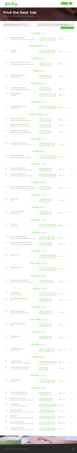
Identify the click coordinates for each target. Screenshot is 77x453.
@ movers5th (23, 143)
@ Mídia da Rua (24, 298)
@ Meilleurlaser (27, 62)
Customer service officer (16, 392)
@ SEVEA (15, 224)
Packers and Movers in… (16, 280)
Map (58, 24)
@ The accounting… (25, 367)
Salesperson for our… (15, 398)
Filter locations (15, 24)
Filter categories (8, 24)
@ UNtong (17, 336)
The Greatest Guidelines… (17, 174)
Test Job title (13, 87)
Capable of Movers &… (16, 124)
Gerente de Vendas (15, 298)
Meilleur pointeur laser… (16, 62)
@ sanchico (22, 75)
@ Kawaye (15, 199)
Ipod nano (13, 211)
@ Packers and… (26, 124)
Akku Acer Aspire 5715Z (16, 155)
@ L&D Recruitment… (28, 186)
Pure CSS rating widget (16, 323)
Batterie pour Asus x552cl (16, 37)
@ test (23, 323)
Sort (70, 24)
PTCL (11, 199)
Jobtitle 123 (13, 348)
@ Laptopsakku (24, 236)
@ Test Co (16, 255)
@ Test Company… (21, 87)
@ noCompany (20, 348)
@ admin (25, 392)
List (62, 24)
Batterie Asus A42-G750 (16, 242)
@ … (24, 37)
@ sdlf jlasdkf (21, 311)
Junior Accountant (15, 367)
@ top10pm (25, 280)
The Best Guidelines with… (17, 168)
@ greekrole (17, 292)
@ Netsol (23, 106)
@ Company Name (20, 211)
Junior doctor (13, 410)
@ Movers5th (25, 130)
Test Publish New (14, 93)
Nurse (11, 415)
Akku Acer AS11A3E (15, 236)
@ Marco (18, 379)
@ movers (24, 118)
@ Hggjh (19, 361)
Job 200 (12, 336)
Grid (66, 24)
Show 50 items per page (67, 27)
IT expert (12, 404)
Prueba (12, 292)
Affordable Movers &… (16, 130)
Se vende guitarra (15, 75)
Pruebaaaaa (13, 267)
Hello (11, 50)
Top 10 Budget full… (15, 143)
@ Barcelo (19, 267)
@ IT (20, 93)
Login (64, 3)
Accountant (13, 379)
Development (13, 361)
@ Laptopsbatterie (27, 242)
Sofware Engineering (15, 106)
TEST (11, 224)
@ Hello (15, 50)
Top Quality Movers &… (16, 118)
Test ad (12, 255)
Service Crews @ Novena (16, 186)
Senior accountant (15, 421)
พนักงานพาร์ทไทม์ (14, 311)
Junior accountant (15, 427)
